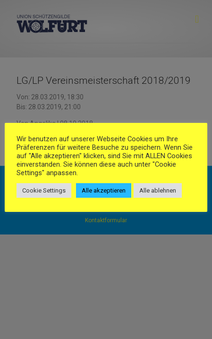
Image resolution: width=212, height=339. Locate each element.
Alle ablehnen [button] (157, 190)
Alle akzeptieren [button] (104, 190)
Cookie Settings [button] (44, 190)
